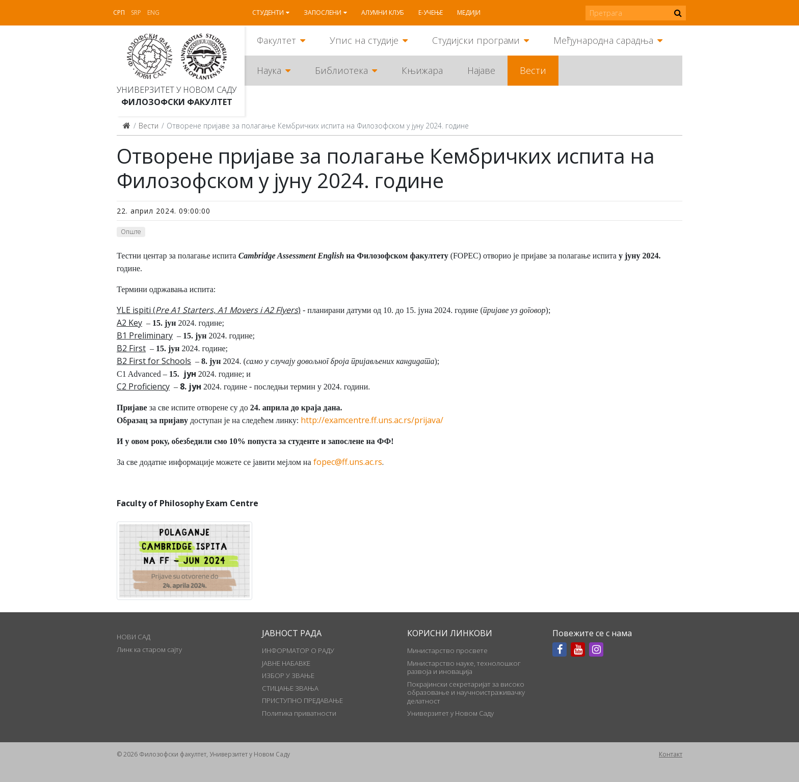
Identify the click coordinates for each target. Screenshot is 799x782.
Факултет (276, 40)
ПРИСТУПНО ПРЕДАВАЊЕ (302, 700)
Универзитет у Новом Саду (176, 89)
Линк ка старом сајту (149, 649)
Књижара (422, 70)
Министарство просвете (447, 650)
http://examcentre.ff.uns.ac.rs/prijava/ (372, 420)
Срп (119, 12)
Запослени (322, 12)
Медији (469, 12)
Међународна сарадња (603, 40)
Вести (533, 70)
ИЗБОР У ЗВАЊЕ (288, 675)
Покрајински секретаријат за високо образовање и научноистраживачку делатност (466, 693)
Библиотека (341, 70)
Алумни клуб (382, 12)
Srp (136, 12)
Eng (153, 12)
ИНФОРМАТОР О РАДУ (298, 650)
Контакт (670, 754)
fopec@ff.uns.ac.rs (347, 461)
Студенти (268, 12)
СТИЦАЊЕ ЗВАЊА (290, 688)
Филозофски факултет (176, 102)
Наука (269, 70)
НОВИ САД (133, 636)
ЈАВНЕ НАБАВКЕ (286, 663)
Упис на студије (364, 40)
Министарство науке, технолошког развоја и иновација (464, 667)
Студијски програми (476, 40)
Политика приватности (299, 713)
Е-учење (430, 12)
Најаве (481, 70)
